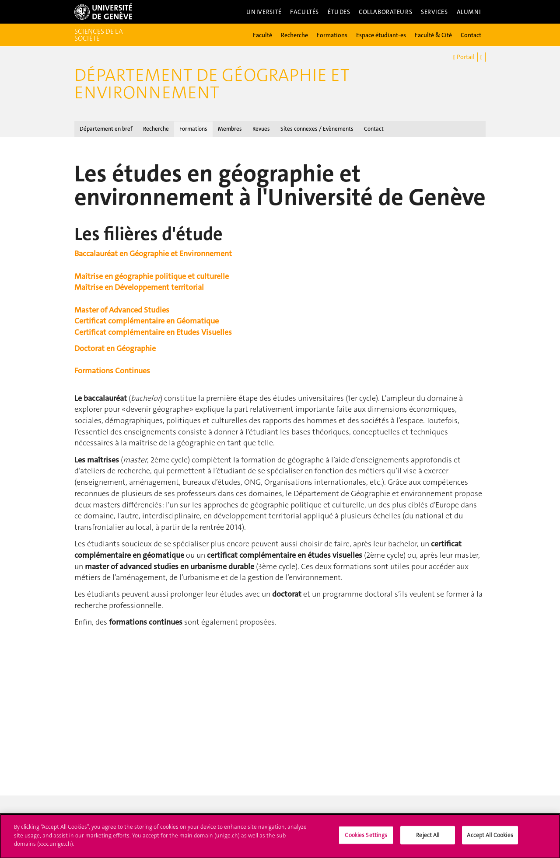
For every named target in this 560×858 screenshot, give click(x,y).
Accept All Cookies (490, 838)
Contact (471, 35)
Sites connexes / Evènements (317, 128)
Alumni (469, 12)
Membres (230, 128)
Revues (261, 128)
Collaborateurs (385, 12)
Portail (464, 57)
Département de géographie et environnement (212, 83)
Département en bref (106, 128)
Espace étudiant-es (381, 35)
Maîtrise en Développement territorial (139, 287)
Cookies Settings (366, 838)
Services (434, 12)
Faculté (262, 35)
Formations (332, 35)
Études (339, 12)
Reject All (427, 838)
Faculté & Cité (433, 35)
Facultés (304, 12)
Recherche (294, 35)
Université (264, 12)
